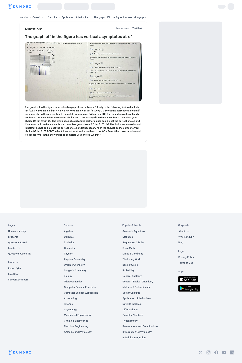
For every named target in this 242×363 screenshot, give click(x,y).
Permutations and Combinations (140, 326)
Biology (68, 276)
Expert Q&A (14, 268)
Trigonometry (130, 320)
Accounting (70, 298)
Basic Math (129, 248)
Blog (180, 242)
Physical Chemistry (75, 259)
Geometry (69, 248)
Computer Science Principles (80, 287)
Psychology (70, 309)
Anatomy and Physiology (78, 331)
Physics (68, 253)
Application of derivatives (76, 17)
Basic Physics (130, 264)
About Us (183, 231)
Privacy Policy (186, 257)
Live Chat (13, 274)
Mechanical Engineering (77, 315)
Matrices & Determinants (136, 287)
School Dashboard (18, 279)
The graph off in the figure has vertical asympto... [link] (121, 17)
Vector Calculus (131, 292)
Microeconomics (73, 281)
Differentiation (130, 309)
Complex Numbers (133, 315)
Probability (129, 270)
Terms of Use (185, 262)
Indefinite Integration (134, 337)
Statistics (69, 242)
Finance (68, 303)
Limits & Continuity (133, 253)
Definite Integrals (132, 303)
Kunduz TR (14, 248)
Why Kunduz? (186, 236)
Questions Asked (17, 242)
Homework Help (17, 231)
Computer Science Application (81, 292)
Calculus (52, 17)
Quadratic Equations (134, 231)
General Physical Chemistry (138, 281)
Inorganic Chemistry (75, 270)
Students (13, 236)
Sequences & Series (134, 242)
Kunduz (24, 17)
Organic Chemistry (74, 264)
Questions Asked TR (19, 253)
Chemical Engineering (76, 320)
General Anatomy (132, 276)
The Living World (132, 259)
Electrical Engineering (76, 326)
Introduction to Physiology (137, 331)
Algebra (68, 231)
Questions (38, 17)
